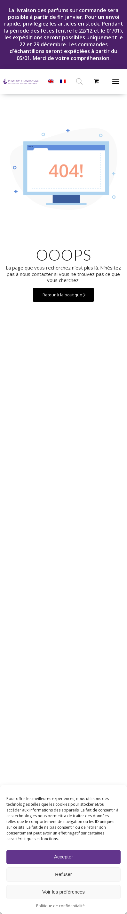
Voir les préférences (63, 892)
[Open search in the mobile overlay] (79, 81)
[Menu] (115, 81)
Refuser (63, 874)
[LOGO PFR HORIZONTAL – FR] (20, 81)
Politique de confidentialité (60, 906)
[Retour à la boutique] (63, 295)
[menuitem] (118, 81)
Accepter (63, 856)
